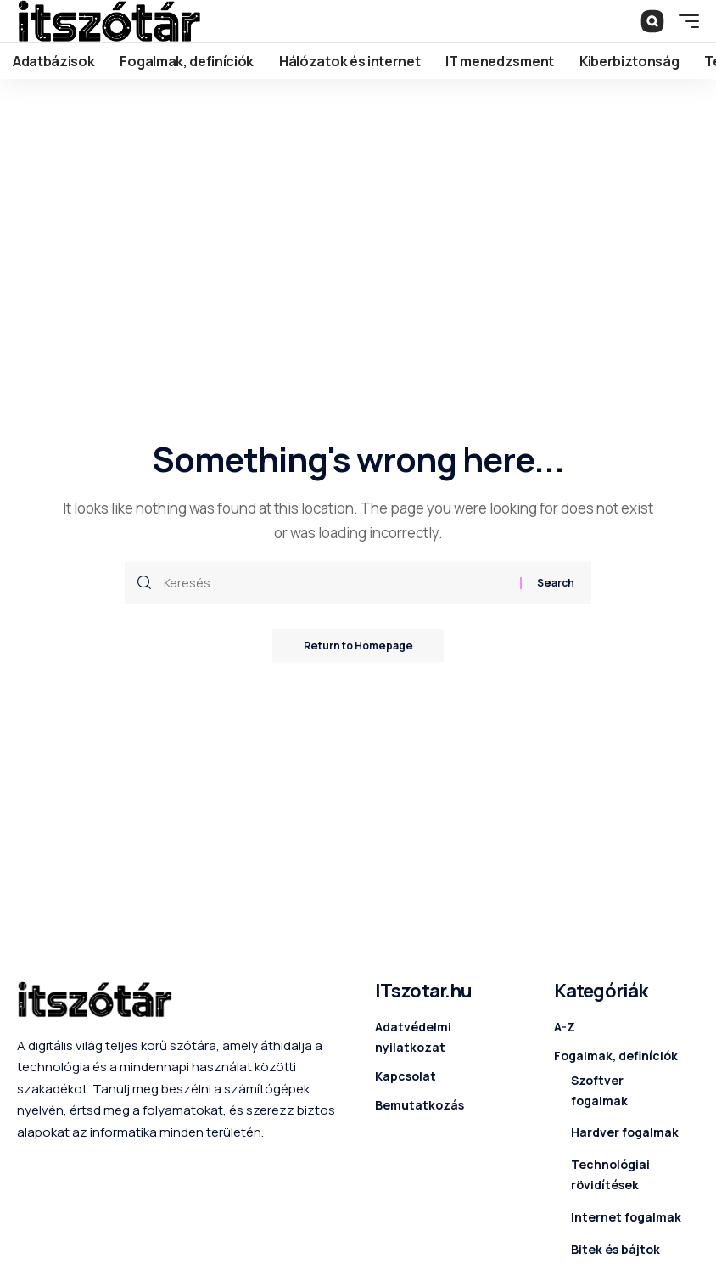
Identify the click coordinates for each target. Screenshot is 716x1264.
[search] (652, 21)
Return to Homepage (358, 645)
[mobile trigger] (684, 21)
